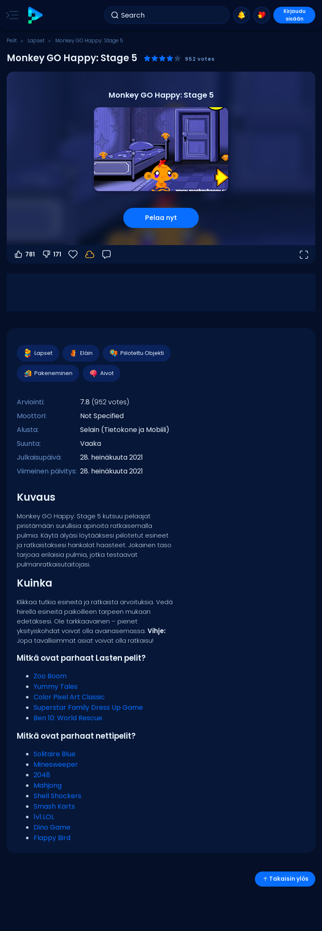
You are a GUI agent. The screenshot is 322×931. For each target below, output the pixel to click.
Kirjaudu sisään (294, 15)
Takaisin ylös (285, 879)
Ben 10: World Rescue (68, 718)
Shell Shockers (57, 796)
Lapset (36, 40)
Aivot (101, 373)
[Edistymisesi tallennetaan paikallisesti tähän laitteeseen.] (90, 254)
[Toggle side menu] (10, 15)
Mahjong (48, 785)
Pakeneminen (48, 373)
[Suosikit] (73, 254)
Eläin (80, 353)
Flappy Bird (52, 838)
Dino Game (52, 827)
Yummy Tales (56, 686)
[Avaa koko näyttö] (304, 254)
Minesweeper (56, 764)
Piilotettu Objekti (136, 353)
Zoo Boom (50, 676)
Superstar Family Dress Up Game (88, 707)
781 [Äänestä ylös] (24, 254)
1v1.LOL (44, 817)
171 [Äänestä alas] (51, 254)
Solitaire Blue (54, 754)
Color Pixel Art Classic (69, 697)
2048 (42, 775)
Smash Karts (54, 806)
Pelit (12, 40)
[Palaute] (106, 254)
